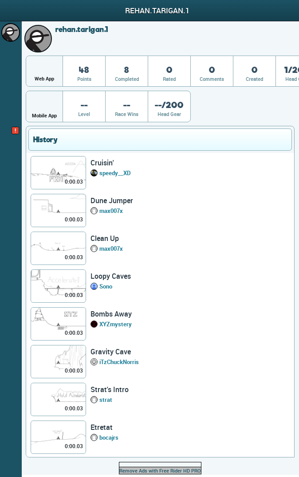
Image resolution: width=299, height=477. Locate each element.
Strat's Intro (109, 389)
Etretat (101, 427)
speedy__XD (115, 172)
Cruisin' (102, 163)
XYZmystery (115, 324)
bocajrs (108, 437)
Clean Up (104, 238)
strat (105, 399)
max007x (111, 210)
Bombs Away (111, 314)
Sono (105, 286)
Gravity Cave (110, 352)
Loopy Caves (110, 276)
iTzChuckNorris (119, 361)
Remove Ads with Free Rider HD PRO (160, 470)
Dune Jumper (111, 200)
